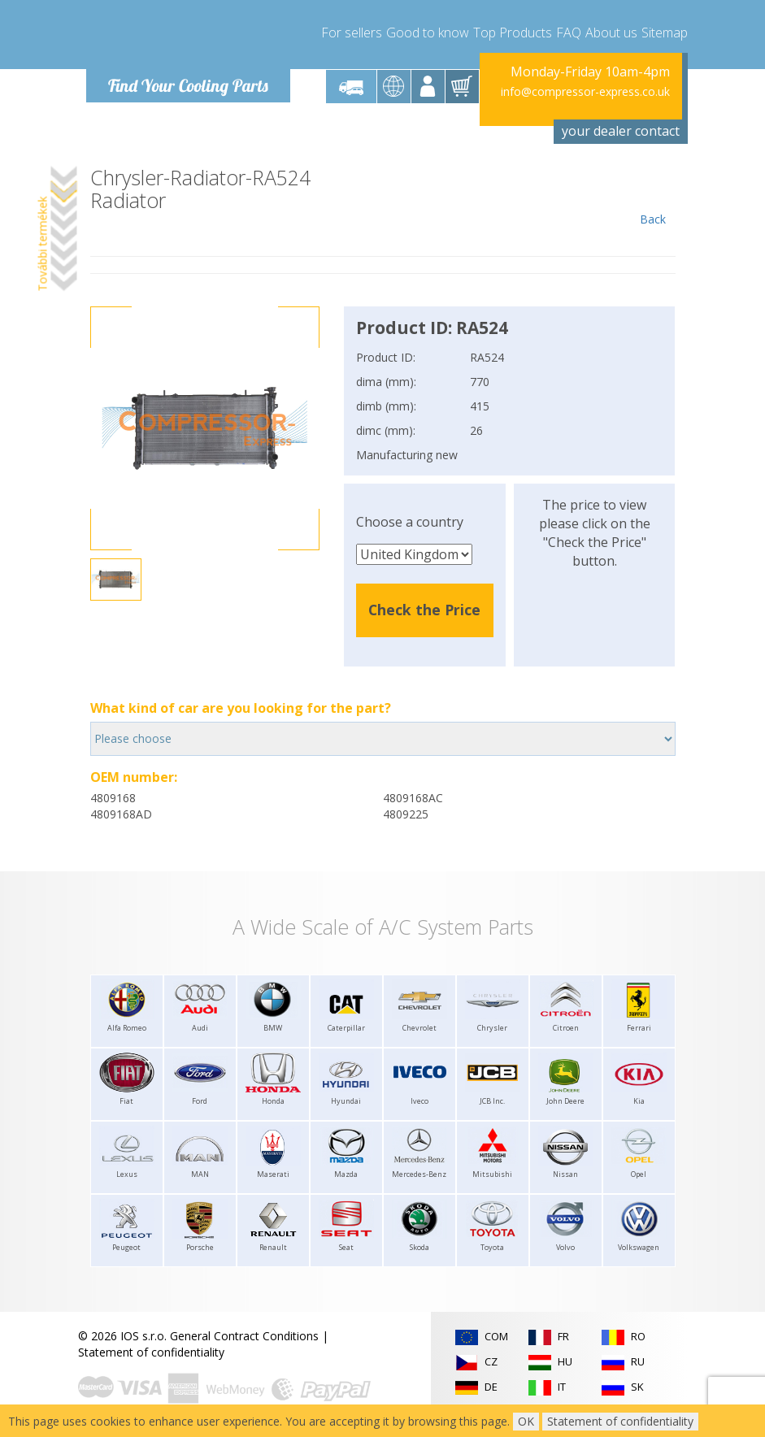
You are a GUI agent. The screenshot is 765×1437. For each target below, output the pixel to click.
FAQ (568, 32)
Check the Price (424, 609)
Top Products (512, 32)
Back (653, 197)
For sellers (351, 32)
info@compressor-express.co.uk (585, 91)
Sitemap (664, 32)
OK (526, 1421)
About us (611, 32)
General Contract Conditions (244, 1336)
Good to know (427, 32)
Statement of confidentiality (151, 1352)
